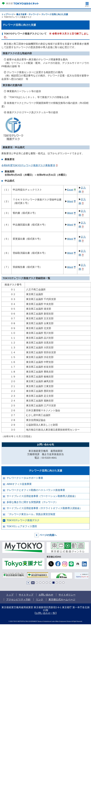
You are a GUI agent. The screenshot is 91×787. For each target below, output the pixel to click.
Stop (33, 582)
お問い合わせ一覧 (45, 613)
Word (70, 201)
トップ (9, 594)
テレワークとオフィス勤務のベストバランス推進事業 (36, 490)
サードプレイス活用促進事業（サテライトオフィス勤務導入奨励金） (44, 508)
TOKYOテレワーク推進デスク (23, 520)
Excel (70, 189)
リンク (39, 599)
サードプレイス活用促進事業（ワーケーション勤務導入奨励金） (42, 496)
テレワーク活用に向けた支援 (45, 470)
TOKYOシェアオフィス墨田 (22, 526)
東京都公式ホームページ (62, 599)
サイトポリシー (67, 594)
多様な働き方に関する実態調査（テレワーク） (32, 502)
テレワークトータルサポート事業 (25, 478)
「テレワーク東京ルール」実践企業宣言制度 (31, 514)
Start (28, 582)
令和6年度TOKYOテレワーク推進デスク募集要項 (28, 165)
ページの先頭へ (48, 535)
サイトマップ (26, 594)
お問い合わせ (46, 594)
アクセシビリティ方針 (18, 599)
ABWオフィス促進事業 (19, 484)
